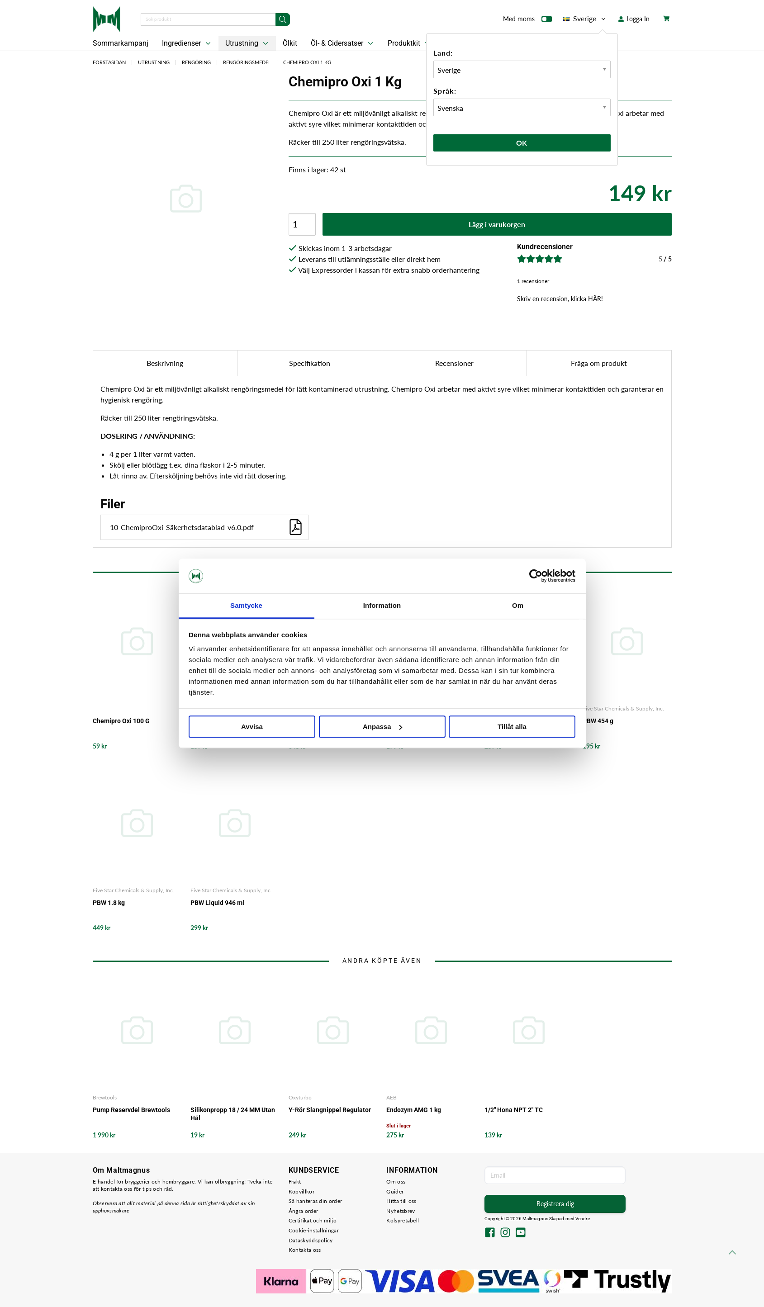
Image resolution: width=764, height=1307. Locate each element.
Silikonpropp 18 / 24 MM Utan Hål (232, 1114)
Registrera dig (555, 1204)
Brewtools (105, 1097)
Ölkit (290, 43)
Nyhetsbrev (400, 1211)
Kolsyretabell (402, 1220)
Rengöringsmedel (247, 62)
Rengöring (196, 62)
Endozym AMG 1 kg (413, 1109)
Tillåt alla (512, 726)
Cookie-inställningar (314, 1230)
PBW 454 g (598, 721)
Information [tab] (382, 605)
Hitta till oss (401, 1201)
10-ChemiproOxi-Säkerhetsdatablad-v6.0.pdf (207, 527)
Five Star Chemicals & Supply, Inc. (623, 708)
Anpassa (382, 726)
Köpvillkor (301, 1191)
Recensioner (454, 363)
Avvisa (252, 726)
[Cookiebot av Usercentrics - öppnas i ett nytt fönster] (535, 576)
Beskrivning (165, 363)
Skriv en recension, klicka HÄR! (560, 299)
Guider (394, 1191)
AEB (391, 1097)
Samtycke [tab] (246, 605)
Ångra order (303, 1211)
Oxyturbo (300, 1097)
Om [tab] (517, 605)
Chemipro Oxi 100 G (121, 721)
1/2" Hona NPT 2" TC (513, 1109)
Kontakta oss (305, 1249)
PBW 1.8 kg (109, 902)
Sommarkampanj (120, 43)
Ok (522, 142)
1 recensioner (533, 281)
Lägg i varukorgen (497, 224)
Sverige (585, 18)
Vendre (582, 1218)
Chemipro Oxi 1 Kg (307, 62)
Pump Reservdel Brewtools (131, 1109)
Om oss (395, 1181)
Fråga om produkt (599, 363)
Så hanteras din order (315, 1201)
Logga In (634, 19)
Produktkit (410, 43)
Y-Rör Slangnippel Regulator (330, 1109)
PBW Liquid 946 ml (217, 902)
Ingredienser (187, 43)
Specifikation (309, 363)
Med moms (527, 21)
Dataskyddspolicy (311, 1240)
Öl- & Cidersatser (343, 43)
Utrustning (247, 43)
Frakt (295, 1181)
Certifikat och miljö (313, 1220)
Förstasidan (109, 62)
